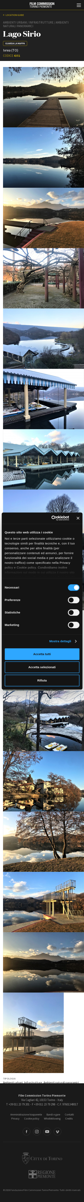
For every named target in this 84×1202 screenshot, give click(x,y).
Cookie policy (31, 1118)
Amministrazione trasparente (26, 1114)
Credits (69, 1118)
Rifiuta (42, 680)
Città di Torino (42, 1158)
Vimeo (57, 1131)
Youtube (47, 1131)
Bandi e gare (53, 1114)
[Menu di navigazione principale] (79, 6)
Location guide (15, 14)
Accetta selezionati (42, 667)
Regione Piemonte (42, 1174)
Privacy (15, 1118)
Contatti (69, 1114)
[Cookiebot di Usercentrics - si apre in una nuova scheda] (52, 518)
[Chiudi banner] (78, 518)
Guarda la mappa (15, 43)
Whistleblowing (52, 1118)
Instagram (37, 1131)
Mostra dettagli (60, 641)
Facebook (26, 1131)
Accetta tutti (42, 654)
